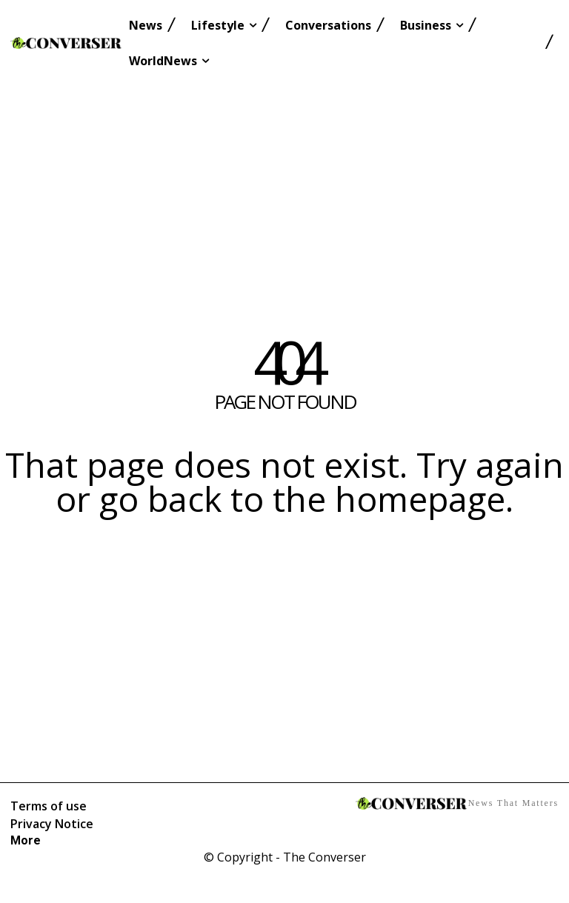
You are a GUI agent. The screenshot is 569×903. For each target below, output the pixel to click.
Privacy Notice (51, 824)
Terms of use (48, 806)
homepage (420, 499)
